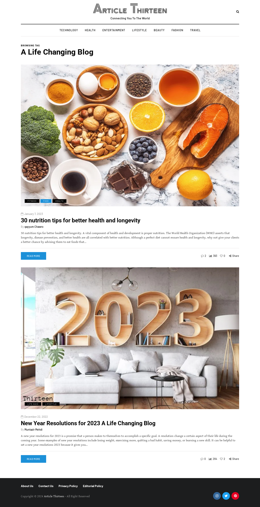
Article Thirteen (130, 9)
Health (90, 30)
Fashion (177, 30)
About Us (27, 486)
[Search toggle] (237, 12)
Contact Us (45, 486)
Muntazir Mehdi (34, 435)
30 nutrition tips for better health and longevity (80, 220)
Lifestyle (139, 30)
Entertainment (113, 30)
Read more (33, 256)
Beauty (159, 30)
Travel (195, 30)
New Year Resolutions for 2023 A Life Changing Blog (88, 429)
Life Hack (33, 410)
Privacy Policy (68, 486)
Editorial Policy (93, 486)
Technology (69, 30)
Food (46, 201)
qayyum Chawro (34, 226)
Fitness (32, 201)
